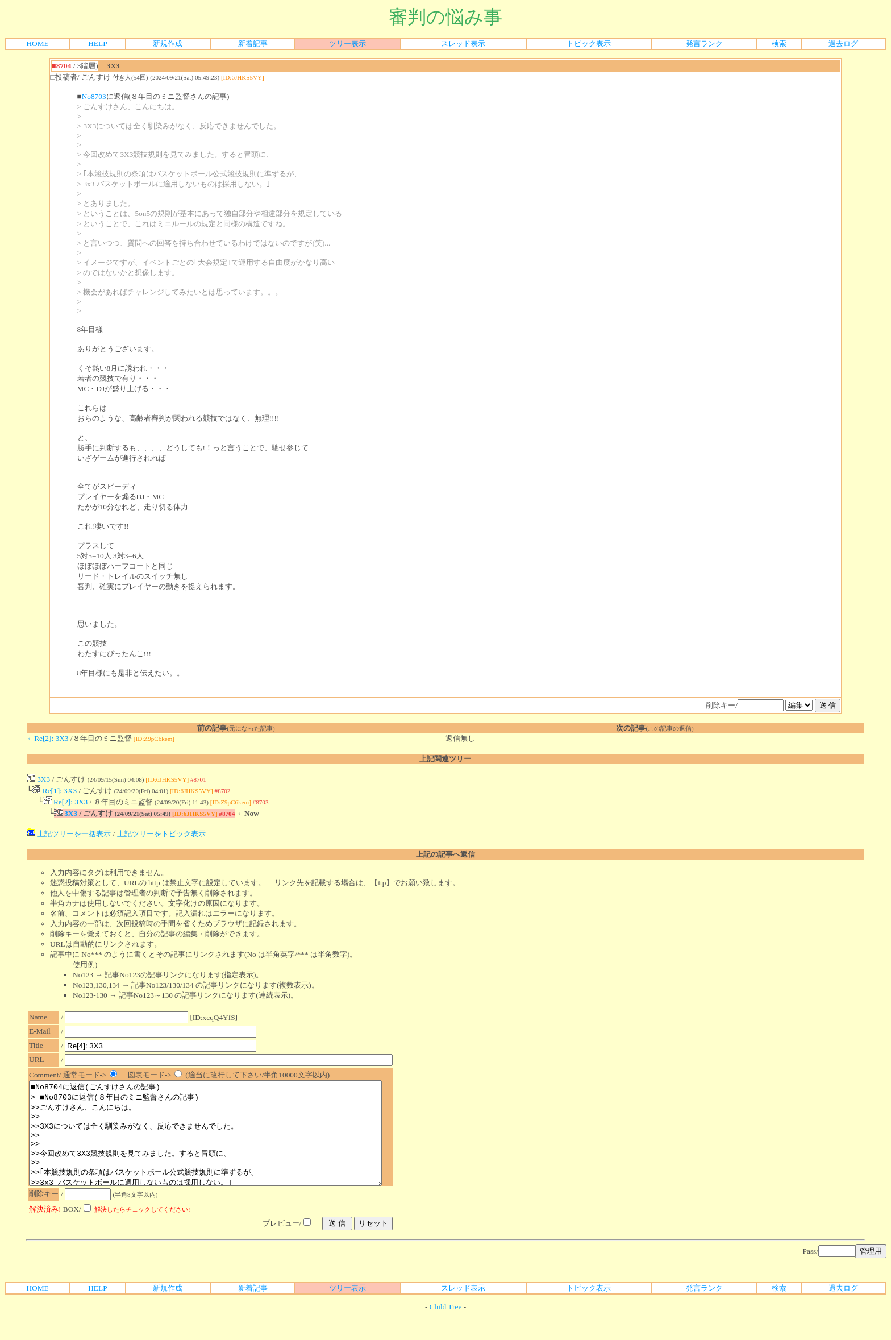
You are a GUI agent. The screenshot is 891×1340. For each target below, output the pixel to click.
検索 (779, 43)
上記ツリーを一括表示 (69, 837)
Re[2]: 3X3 (65, 804)
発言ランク (704, 43)
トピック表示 (589, 43)
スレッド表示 (463, 43)
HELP (97, 43)
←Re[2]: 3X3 (48, 738)
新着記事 (253, 43)
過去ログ (843, 43)
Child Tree (446, 1330)
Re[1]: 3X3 (54, 791)
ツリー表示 (347, 43)
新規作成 (167, 43)
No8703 (94, 96)
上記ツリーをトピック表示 (161, 837)
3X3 (38, 779)
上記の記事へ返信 (445, 857)
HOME (37, 43)
